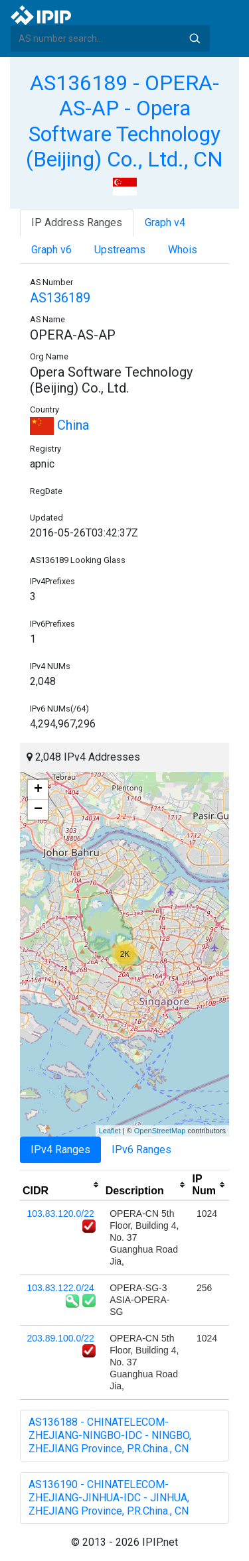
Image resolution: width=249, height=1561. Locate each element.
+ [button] (38, 790)
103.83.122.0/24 (60, 1287)
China (59, 425)
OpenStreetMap (160, 1131)
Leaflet (110, 1131)
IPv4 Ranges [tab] (60, 1149)
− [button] (38, 810)
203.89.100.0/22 (60, 1338)
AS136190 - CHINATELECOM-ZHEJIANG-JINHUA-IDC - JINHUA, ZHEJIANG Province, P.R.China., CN (109, 1497)
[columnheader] (61, 1185)
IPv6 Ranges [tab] (141, 1149)
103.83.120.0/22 (60, 1213)
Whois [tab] (182, 249)
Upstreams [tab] (119, 249)
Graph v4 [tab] (165, 222)
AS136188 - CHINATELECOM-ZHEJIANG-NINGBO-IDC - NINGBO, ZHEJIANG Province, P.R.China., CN (110, 1435)
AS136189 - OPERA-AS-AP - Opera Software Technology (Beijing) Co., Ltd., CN (124, 121)
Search (194, 38)
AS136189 (60, 298)
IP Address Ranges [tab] (76, 222)
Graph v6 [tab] (51, 249)
